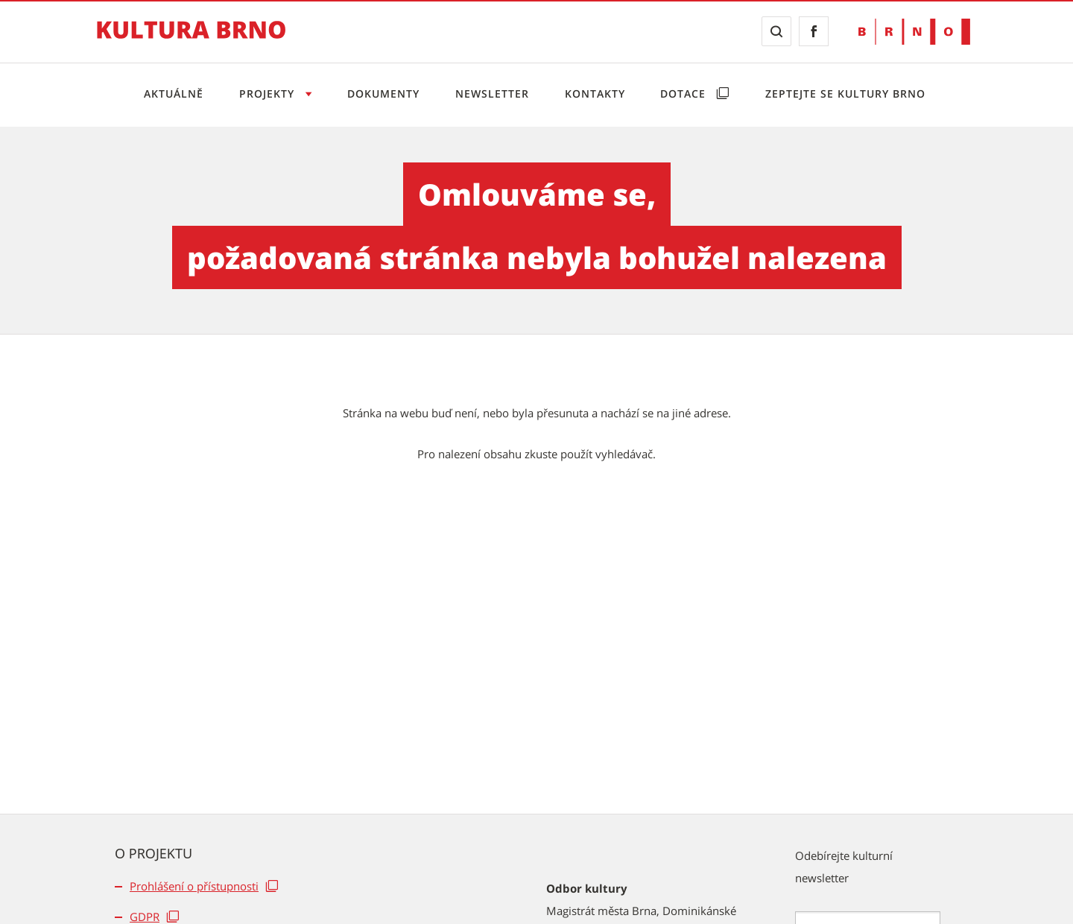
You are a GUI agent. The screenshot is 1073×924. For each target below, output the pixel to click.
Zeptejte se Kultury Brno (845, 93)
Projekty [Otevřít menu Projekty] (268, 93)
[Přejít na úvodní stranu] (191, 41)
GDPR (144, 916)
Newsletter (492, 93)
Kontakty (595, 93)
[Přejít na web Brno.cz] (914, 32)
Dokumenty (383, 93)
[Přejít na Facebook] (814, 31)
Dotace (684, 93)
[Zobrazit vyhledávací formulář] (776, 31)
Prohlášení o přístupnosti (194, 886)
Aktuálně (173, 93)
